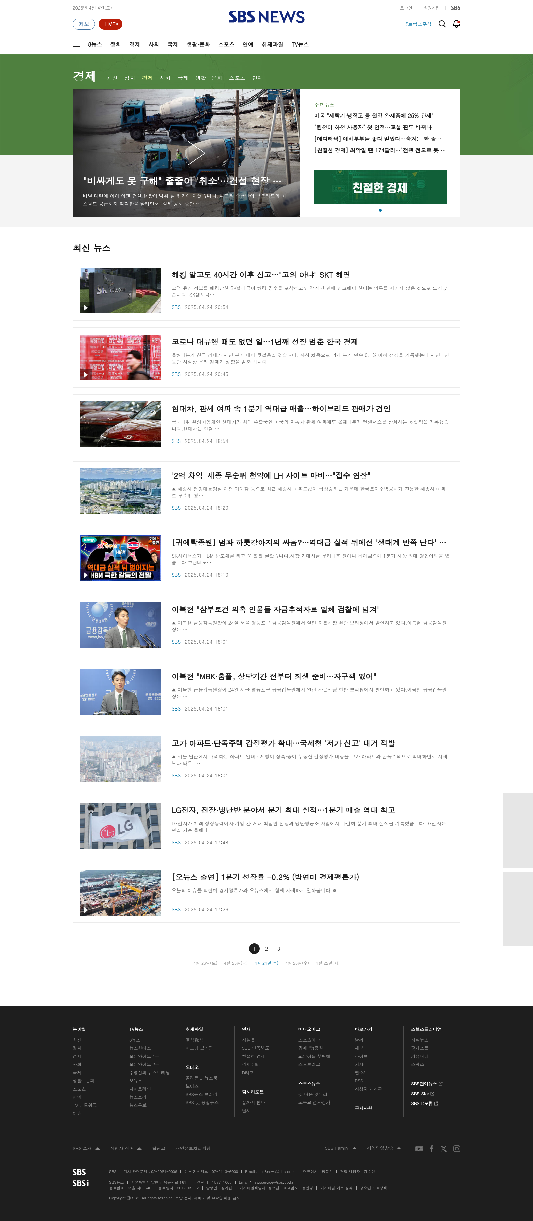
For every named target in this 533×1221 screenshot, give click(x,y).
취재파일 (272, 44)
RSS (359, 1080)
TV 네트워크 (85, 1105)
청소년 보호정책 (374, 1187)
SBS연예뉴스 (427, 1082)
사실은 (248, 1040)
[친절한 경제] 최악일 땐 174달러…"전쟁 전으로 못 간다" (380, 150)
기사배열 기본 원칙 (336, 1187)
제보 (359, 1048)
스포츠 (226, 44)
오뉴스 (135, 1080)
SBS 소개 (86, 1148)
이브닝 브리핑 (199, 1048)
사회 (153, 44)
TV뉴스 (300, 44)
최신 (112, 78)
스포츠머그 (309, 1040)
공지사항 (363, 1108)
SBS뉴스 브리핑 (202, 1094)
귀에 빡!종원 (310, 1048)
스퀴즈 (417, 1064)
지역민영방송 (384, 1148)
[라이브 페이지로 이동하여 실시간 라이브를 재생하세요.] (110, 24)
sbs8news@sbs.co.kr (277, 1171)
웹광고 (158, 1148)
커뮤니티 (419, 1056)
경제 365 (251, 1064)
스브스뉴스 (309, 1082)
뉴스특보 (138, 1105)
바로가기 (363, 1028)
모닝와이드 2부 (144, 1064)
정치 (115, 44)
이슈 (77, 1113)
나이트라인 (140, 1088)
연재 (246, 1028)
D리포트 (250, 1072)
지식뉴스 (419, 1040)
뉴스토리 (138, 1097)
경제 (134, 44)
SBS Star (422, 1092)
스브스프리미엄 (426, 1028)
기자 (359, 1064)
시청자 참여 (126, 1148)
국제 (172, 44)
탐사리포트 (253, 1090)
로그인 (406, 8)
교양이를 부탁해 (314, 1056)
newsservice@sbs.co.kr (272, 1182)
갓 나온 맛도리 (313, 1094)
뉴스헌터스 (140, 1048)
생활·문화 (198, 44)
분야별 (79, 1028)
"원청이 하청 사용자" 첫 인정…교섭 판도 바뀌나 (372, 127)
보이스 (192, 1086)
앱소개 (361, 1072)
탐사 (246, 1110)
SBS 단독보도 (256, 1048)
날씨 (359, 1040)
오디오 (192, 1066)
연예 (248, 44)
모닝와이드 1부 (144, 1056)
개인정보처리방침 (193, 1148)
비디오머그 (309, 1028)
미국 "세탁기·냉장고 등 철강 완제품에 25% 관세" (373, 116)
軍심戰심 (194, 1040)
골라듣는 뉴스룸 (202, 1078)
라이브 (361, 1056)
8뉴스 (95, 44)
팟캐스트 (419, 1048)
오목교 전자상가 (314, 1102)
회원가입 (432, 8)
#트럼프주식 (418, 24)
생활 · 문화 (208, 78)
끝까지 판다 (253, 1102)
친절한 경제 (253, 1056)
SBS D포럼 (425, 1102)
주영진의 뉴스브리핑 (149, 1072)
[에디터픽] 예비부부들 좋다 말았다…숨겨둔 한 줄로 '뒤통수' (380, 139)
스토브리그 (309, 1064)
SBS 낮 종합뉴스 (202, 1102)
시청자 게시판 (368, 1088)
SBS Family (341, 1148)
